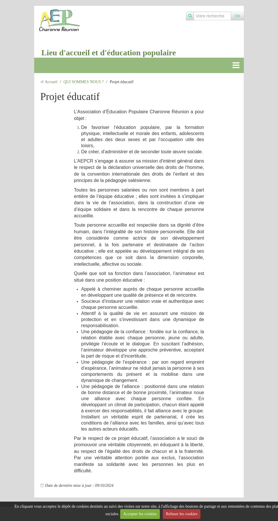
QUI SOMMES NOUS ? (83, 82)
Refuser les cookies (181, 514)
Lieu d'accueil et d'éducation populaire (108, 52)
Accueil (51, 82)
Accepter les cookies (140, 514)
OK (237, 16)
